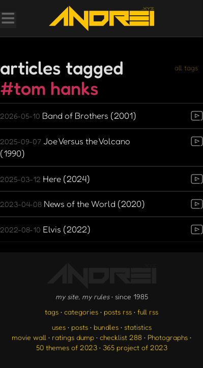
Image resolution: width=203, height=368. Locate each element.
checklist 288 (121, 337)
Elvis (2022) (45, 229)
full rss (147, 311)
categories (81, 311)
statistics (138, 327)
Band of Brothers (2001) (68, 115)
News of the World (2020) (72, 203)
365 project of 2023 (135, 347)
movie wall (29, 337)
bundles (106, 327)
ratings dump (73, 337)
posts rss (118, 311)
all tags (186, 67)
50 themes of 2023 (66, 347)
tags (52, 311)
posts (79, 327)
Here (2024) (45, 178)
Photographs (168, 337)
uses (59, 327)
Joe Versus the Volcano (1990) (65, 147)
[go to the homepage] (101, 18)
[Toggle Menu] (7, 19)
